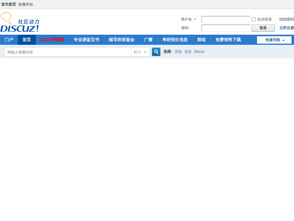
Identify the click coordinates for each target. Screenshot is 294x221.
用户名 (186, 19)
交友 (188, 51)
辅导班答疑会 (121, 39)
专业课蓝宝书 (86, 39)
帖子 (137, 52)
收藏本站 (25, 4)
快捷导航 (273, 40)
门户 (9, 39)
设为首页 (8, 4)
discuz (199, 51)
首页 (26, 39)
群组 (201, 39)
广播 (148, 39)
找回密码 (286, 19)
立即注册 (286, 28)
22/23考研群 (52, 39)
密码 (185, 28)
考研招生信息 (175, 39)
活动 (178, 51)
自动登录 (262, 19)
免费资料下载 (228, 39)
